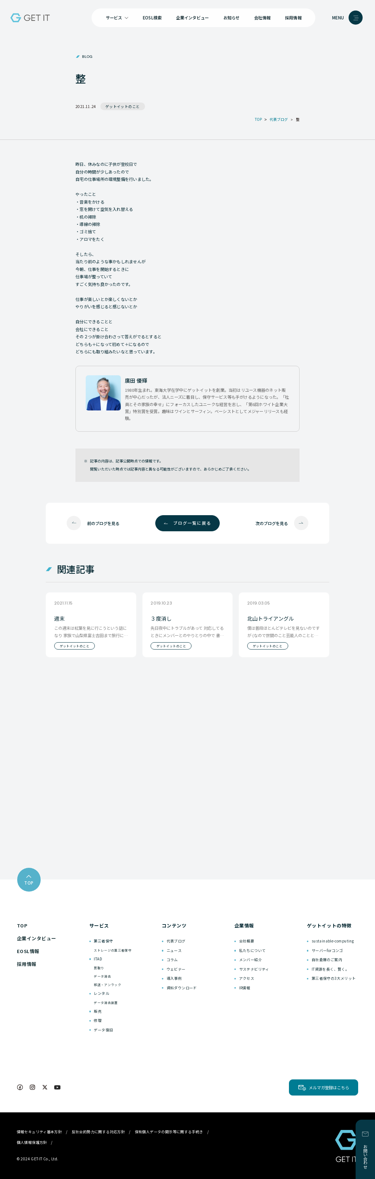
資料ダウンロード (182, 987)
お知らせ (231, 18)
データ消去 (102, 976)
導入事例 (174, 978)
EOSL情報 (28, 951)
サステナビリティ (254, 969)
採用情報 (293, 18)
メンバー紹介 (250, 959)
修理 (97, 1020)
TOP (22, 925)
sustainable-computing (333, 941)
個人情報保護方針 (32, 1142)
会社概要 (247, 941)
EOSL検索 (152, 18)
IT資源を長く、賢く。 (330, 969)
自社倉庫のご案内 (327, 959)
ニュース (174, 950)
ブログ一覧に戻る (192, 523)
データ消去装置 (106, 1002)
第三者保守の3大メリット (334, 978)
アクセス (247, 978)
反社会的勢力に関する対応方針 (98, 1131)
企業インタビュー (192, 18)
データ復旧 (103, 1030)
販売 (97, 1011)
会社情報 (262, 18)
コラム (172, 959)
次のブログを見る (272, 523)
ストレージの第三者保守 (112, 950)
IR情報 (244, 987)
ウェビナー (176, 969)
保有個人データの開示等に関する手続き (169, 1131)
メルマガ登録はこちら (329, 1087)
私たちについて (252, 950)
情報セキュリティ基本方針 (39, 1131)
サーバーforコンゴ (327, 950)
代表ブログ (176, 941)
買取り (99, 968)
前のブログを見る (103, 523)
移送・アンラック (107, 984)
